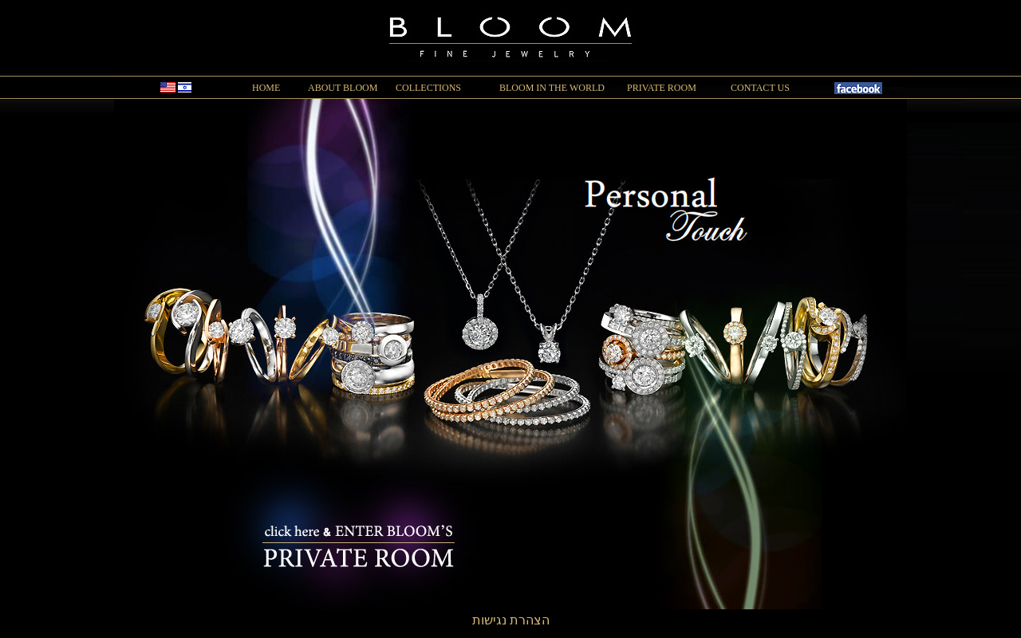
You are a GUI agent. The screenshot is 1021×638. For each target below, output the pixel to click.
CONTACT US (760, 87)
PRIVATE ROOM (661, 87)
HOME (266, 87)
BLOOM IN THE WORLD (552, 87)
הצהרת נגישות (511, 620)
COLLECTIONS (428, 87)
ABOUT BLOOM (342, 87)
